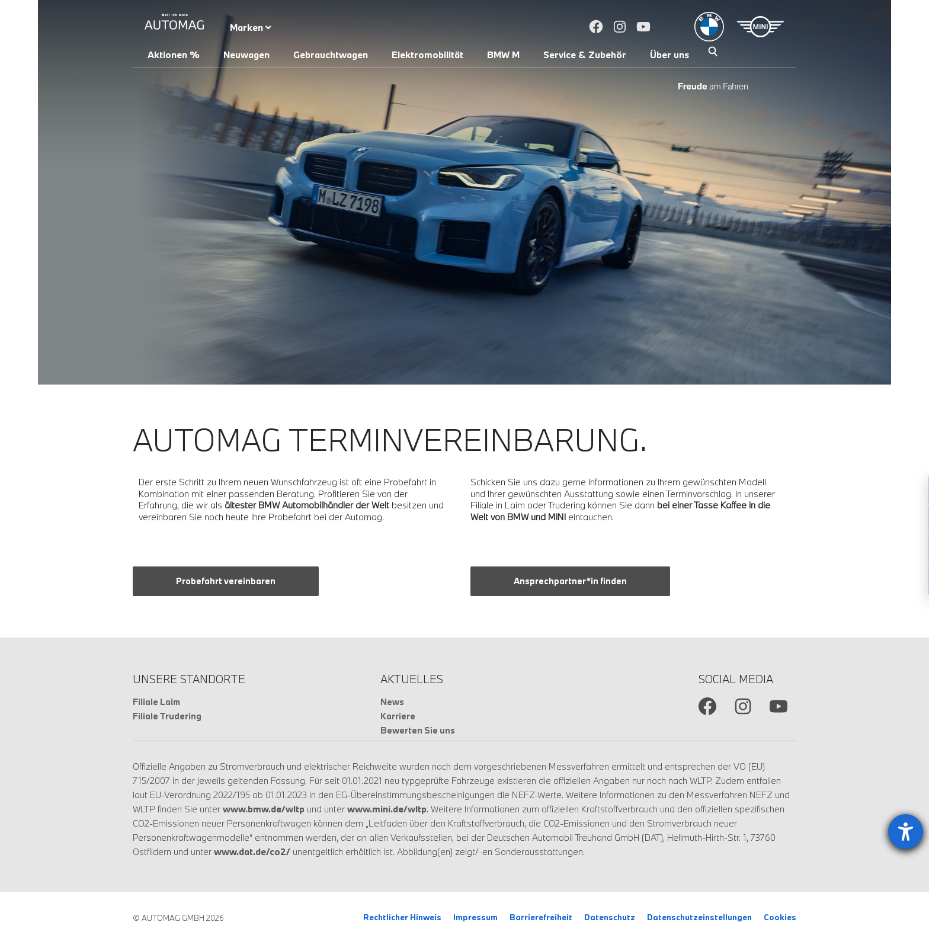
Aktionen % (174, 54)
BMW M (503, 54)
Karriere (397, 716)
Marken (250, 27)
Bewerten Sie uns (417, 730)
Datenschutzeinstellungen (699, 917)
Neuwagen (246, 54)
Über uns (669, 54)
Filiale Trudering (167, 716)
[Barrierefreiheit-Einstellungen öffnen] (905, 831)
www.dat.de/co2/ (252, 851)
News (392, 701)
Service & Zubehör (584, 54)
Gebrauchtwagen (330, 54)
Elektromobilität (427, 54)
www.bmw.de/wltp (264, 809)
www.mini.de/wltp (387, 809)
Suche (713, 53)
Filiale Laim (156, 701)
